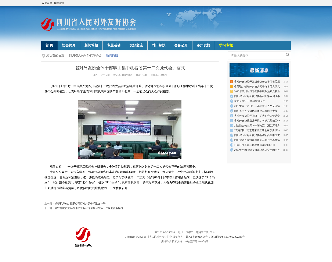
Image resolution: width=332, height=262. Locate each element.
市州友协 (203, 45)
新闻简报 (91, 45)
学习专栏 (226, 45)
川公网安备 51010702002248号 (228, 236)
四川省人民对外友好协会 (85, 55)
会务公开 (181, 45)
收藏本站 (59, 2)
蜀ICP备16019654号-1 (198, 236)
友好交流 (136, 45)
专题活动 (113, 45)
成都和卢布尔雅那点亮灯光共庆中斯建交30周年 (81, 203)
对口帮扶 (158, 45)
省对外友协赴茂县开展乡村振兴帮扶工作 (257, 120)
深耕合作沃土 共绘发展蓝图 (249, 101)
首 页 (49, 45)
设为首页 (47, 2)
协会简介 (69, 45)
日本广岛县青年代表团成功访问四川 (254, 145)
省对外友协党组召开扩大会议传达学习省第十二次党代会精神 (89, 208)
